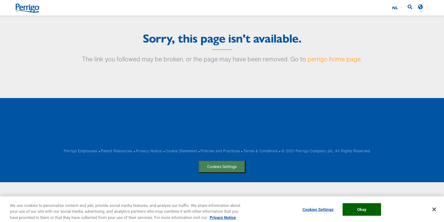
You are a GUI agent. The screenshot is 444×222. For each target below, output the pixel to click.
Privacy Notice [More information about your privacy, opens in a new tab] (223, 219)
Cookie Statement (181, 151)
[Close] (434, 211)
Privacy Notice (149, 151)
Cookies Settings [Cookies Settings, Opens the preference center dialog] (318, 211)
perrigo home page (334, 59)
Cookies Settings (222, 166)
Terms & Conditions (261, 151)
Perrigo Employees (80, 151)
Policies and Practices (220, 151)
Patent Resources (116, 151)
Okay (361, 211)
